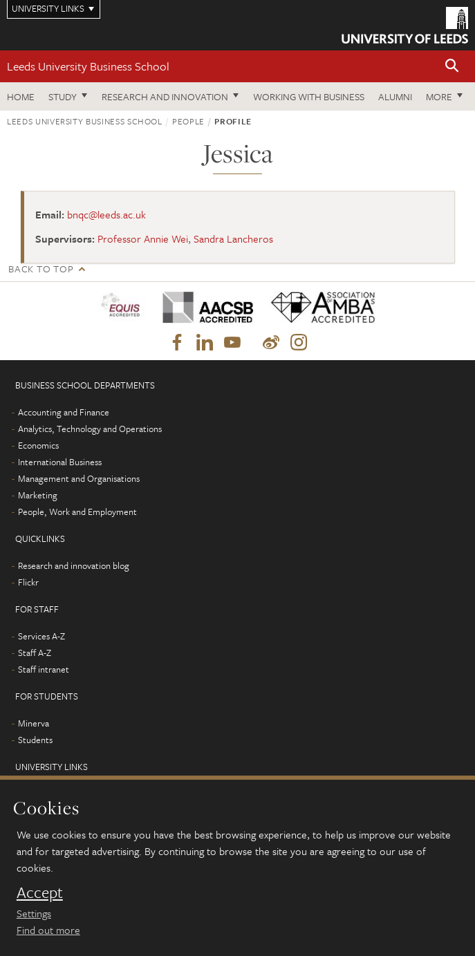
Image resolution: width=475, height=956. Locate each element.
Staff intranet (43, 669)
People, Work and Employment (77, 511)
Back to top (40, 268)
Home (21, 96)
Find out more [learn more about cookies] (48, 929)
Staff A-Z (34, 652)
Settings (34, 913)
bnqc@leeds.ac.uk (106, 214)
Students (35, 740)
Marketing (37, 495)
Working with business (308, 96)
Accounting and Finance (63, 412)
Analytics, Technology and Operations (90, 428)
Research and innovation (165, 96)
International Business (60, 462)
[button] (452, 67)
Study (62, 96)
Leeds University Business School (88, 66)
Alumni (395, 96)
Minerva (33, 723)
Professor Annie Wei (142, 238)
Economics (38, 445)
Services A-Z (41, 636)
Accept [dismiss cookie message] (40, 892)
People (188, 121)
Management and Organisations (79, 478)
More (439, 96)
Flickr (28, 582)
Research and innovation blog (73, 565)
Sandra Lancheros (233, 238)
